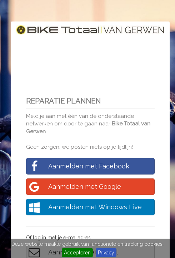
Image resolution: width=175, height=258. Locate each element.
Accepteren (77, 252)
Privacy (106, 252)
